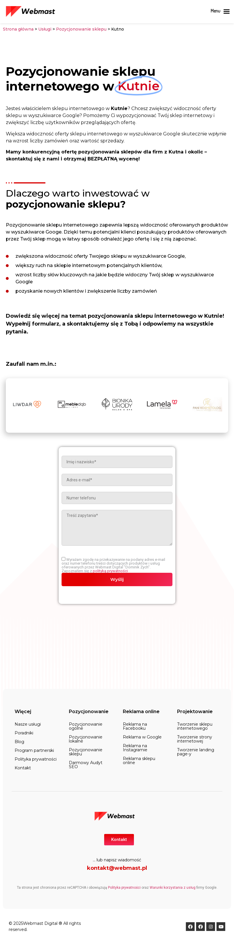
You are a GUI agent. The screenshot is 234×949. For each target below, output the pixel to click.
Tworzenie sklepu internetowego (194, 726)
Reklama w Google (142, 737)
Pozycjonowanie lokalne (85, 739)
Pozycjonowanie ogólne (85, 726)
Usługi (44, 29)
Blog (19, 741)
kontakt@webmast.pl (117, 868)
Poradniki (24, 733)
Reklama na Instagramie (135, 747)
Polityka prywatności (36, 759)
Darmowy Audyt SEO (85, 764)
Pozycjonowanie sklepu (82, 29)
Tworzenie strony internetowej (194, 739)
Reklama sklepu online (139, 760)
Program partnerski (34, 750)
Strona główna (18, 29)
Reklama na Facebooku (135, 726)
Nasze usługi (28, 724)
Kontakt (23, 767)
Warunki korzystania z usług (172, 888)
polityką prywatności (110, 571)
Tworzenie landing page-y (195, 752)
